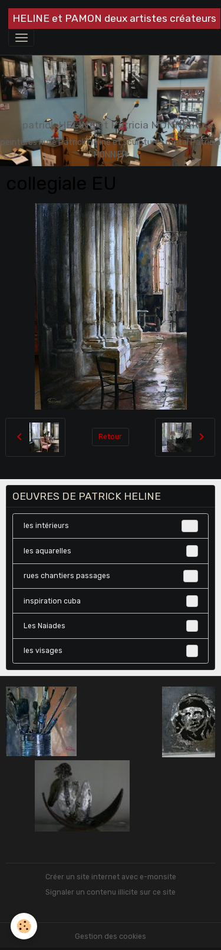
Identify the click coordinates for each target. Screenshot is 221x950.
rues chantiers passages (111, 576)
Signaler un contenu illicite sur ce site (110, 892)
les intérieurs (111, 526)
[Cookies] (24, 926)
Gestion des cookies (110, 936)
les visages (111, 651)
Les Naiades (111, 626)
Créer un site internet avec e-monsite (110, 877)
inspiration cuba (111, 601)
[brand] (114, 18)
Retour (110, 437)
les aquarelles (111, 551)
